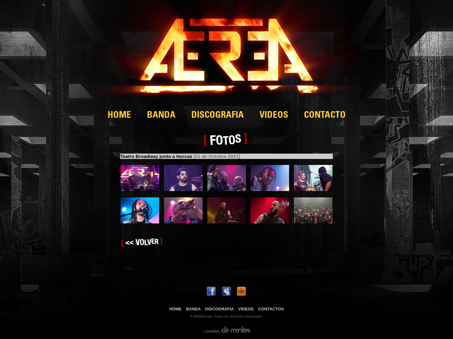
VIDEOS (274, 115)
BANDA (161, 115)
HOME (119, 115)
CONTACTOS (271, 309)
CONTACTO (325, 115)
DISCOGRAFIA (217, 115)
